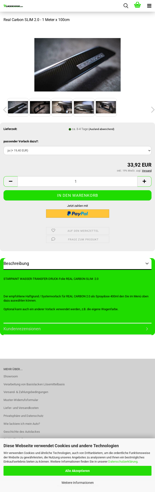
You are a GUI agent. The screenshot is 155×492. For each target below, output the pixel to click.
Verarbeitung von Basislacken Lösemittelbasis (34, 384)
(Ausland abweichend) (101, 129)
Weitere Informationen (77, 483)
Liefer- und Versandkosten (21, 408)
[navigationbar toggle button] (149, 6)
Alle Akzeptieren (77, 471)
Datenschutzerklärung (122, 461)
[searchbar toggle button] (126, 6)
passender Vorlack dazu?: (21, 141)
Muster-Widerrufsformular (21, 400)
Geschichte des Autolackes (22, 431)
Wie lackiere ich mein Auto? (22, 423)
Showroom (11, 376)
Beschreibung (16, 263)
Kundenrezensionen (22, 328)
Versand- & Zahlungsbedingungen (26, 392)
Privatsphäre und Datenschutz (23, 416)
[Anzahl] (77, 181)
